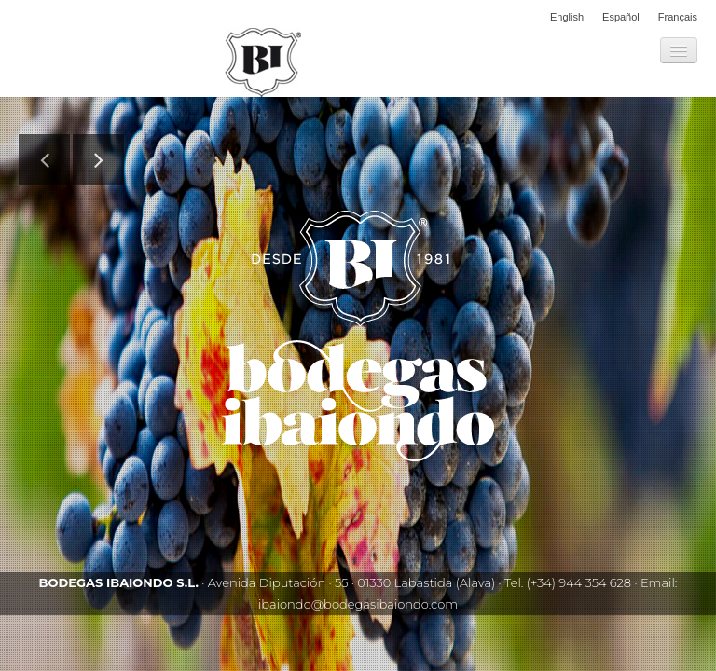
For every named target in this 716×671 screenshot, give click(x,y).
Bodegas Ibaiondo (263, 62)
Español (621, 16)
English (567, 16)
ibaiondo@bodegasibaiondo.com (358, 603)
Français (677, 16)
